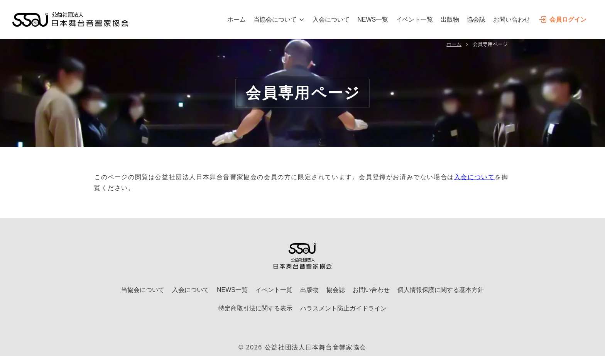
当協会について (279, 19)
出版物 (450, 19)
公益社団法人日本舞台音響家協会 (316, 347)
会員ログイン (562, 19)
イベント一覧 (414, 19)
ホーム (236, 19)
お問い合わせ (511, 19)
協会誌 (476, 19)
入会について (331, 19)
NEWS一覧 (372, 19)
